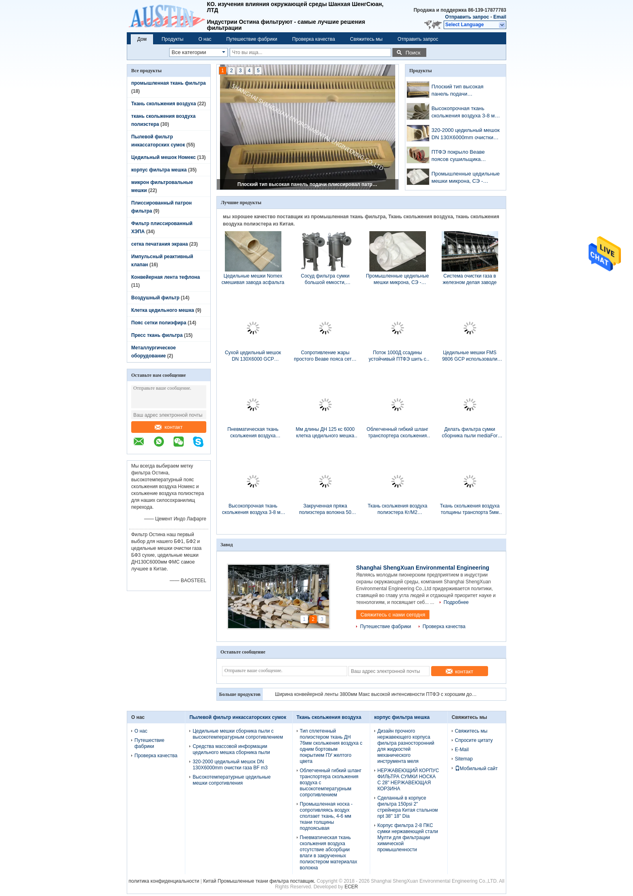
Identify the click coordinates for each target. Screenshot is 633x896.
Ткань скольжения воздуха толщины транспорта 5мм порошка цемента (470, 509)
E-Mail (462, 749)
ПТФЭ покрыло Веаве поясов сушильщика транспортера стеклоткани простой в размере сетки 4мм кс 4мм (464, 156)
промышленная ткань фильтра (168, 83)
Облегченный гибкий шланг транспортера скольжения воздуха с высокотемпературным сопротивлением (397, 432)
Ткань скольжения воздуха (163, 104)
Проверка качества (313, 39)
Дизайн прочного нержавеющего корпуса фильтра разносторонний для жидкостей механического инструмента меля (405, 746)
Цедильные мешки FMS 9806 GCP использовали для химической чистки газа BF (469, 356)
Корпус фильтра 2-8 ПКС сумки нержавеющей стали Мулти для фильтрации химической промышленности (407, 837)
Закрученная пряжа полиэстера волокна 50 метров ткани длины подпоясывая (325, 509)
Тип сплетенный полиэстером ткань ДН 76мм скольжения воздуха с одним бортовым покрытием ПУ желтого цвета (331, 746)
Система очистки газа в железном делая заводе (470, 279)
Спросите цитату (474, 740)
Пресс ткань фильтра (156, 335)
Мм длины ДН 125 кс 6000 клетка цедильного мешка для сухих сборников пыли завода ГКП (325, 432)
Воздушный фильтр (155, 298)
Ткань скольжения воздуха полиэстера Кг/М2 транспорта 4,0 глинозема (398, 509)
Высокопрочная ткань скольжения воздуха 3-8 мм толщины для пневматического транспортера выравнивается (465, 112)
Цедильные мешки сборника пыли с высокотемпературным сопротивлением (238, 734)
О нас (204, 39)
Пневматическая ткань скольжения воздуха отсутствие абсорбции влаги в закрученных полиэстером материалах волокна (253, 432)
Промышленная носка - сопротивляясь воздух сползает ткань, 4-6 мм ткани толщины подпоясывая (326, 816)
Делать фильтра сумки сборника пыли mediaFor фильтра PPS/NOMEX (470, 432)
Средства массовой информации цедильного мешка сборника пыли (231, 749)
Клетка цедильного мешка (162, 310)
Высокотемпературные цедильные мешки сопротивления (231, 780)
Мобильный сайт (476, 768)
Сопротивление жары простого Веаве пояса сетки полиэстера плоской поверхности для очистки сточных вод (325, 356)
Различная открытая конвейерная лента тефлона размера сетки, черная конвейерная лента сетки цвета (376, 694)
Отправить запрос (467, 17)
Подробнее (456, 602)
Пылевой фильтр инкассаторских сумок (237, 717)
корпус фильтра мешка (159, 170)
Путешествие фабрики (251, 39)
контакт (168, 427)
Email (499, 17)
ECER (351, 887)
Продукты (172, 39)
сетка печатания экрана (159, 244)
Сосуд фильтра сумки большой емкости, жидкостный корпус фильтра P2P (325, 279)
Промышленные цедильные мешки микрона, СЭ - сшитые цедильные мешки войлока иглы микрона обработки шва (466, 178)
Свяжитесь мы (366, 39)
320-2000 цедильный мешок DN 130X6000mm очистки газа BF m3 (466, 134)
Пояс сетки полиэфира (158, 323)
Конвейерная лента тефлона (165, 277)
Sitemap (464, 759)
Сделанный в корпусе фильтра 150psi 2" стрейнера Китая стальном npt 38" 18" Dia (407, 807)
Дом (142, 39)
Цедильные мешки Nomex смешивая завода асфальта (253, 279)
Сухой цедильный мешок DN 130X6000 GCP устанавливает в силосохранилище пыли (253, 356)
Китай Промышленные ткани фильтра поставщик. (259, 881)
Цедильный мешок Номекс (163, 157)
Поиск (412, 53)
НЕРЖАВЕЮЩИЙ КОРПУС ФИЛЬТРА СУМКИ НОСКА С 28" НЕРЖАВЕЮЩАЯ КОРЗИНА (408, 780)
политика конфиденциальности (164, 881)
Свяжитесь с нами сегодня (393, 615)
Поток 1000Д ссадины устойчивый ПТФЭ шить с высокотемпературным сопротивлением (397, 356)
